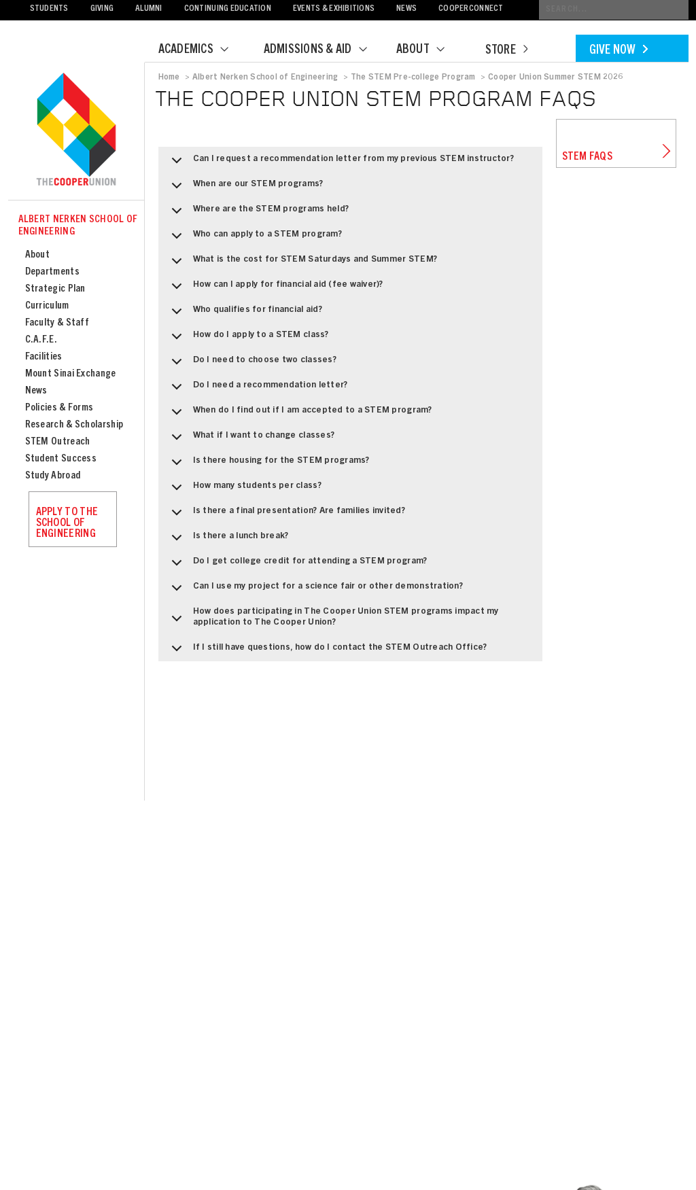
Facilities (44, 357)
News (406, 9)
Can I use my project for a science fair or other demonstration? (315, 591)
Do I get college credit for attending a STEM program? (297, 566)
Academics (201, 50)
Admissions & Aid (324, 50)
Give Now (618, 51)
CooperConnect (470, 9)
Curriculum (47, 306)
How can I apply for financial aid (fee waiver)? (275, 289)
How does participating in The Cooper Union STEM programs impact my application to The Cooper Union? (333, 622)
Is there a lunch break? (228, 541)
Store (506, 51)
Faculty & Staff (57, 323)
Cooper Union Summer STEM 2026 (555, 77)
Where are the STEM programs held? (258, 214)
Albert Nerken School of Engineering (78, 226)
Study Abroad (53, 476)
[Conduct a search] (614, 10)
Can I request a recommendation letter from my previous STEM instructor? (340, 164)
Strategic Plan (55, 289)
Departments (52, 272)
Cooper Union (76, 130)
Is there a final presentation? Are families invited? (286, 516)
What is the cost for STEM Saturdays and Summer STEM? (302, 264)
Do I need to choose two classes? (251, 365)
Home (169, 77)
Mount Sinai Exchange (70, 374)
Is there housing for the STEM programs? (268, 465)
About (429, 50)
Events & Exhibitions (334, 9)
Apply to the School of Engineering (67, 523)
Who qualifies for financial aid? (244, 314)
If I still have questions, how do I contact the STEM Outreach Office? (327, 652)
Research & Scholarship (74, 425)
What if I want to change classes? (251, 440)
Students (49, 9)
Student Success (61, 459)
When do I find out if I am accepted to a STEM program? (299, 415)
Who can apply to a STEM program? (254, 239)
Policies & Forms (59, 408)
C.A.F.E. (41, 340)
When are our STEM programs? (245, 189)
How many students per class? (244, 491)
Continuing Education (227, 9)
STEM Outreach (57, 442)
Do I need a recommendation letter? (257, 390)
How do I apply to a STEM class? (248, 340)
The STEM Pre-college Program (413, 77)
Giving (102, 9)
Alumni (148, 9)
